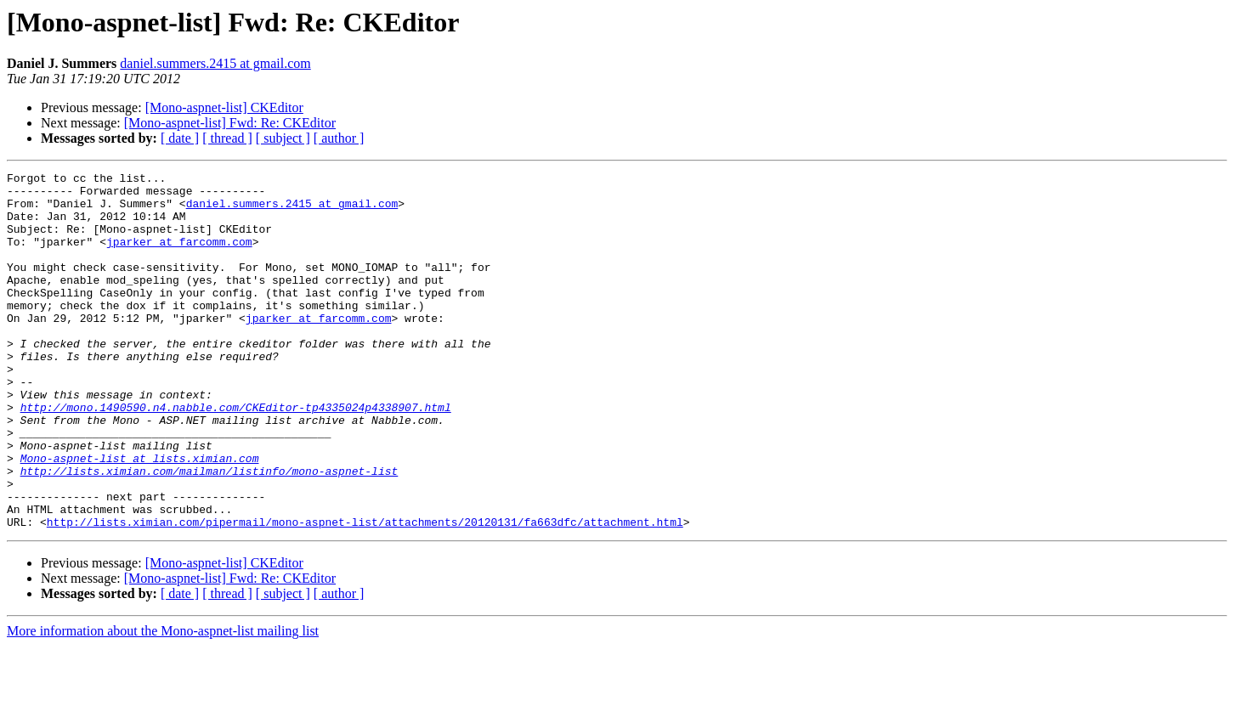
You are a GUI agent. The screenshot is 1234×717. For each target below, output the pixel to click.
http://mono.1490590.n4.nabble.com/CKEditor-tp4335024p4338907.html (235, 455)
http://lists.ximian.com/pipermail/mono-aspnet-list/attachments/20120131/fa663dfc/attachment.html (365, 593)
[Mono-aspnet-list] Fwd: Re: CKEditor (230, 123)
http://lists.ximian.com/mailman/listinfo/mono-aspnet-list (209, 531)
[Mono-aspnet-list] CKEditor (224, 107)
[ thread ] (227, 138)
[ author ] (339, 138)
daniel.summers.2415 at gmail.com (215, 63)
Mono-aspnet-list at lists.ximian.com (139, 516)
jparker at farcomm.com (179, 256)
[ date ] (180, 138)
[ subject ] (283, 138)
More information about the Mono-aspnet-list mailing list (163, 702)
